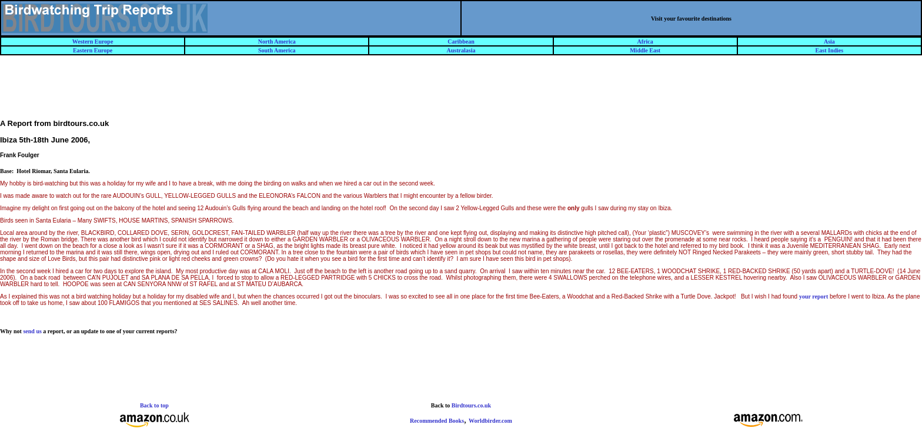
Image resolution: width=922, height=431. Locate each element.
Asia (829, 41)
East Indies (830, 50)
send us (32, 331)
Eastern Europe (92, 50)
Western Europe (92, 41)
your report (813, 296)
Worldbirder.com (490, 420)
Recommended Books (437, 420)
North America (277, 41)
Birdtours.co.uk (471, 405)
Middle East (645, 50)
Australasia (461, 50)
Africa (645, 41)
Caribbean (461, 41)
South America (277, 50)
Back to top (154, 405)
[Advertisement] (461, 92)
